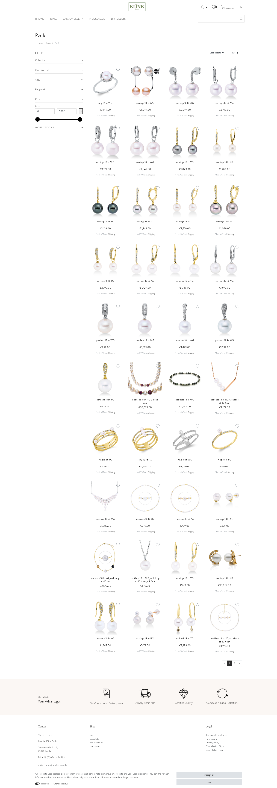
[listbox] (145, 379)
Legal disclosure (130, 777)
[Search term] (217, 18)
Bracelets (118, 19)
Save (209, 782)
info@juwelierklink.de (56, 765)
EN (240, 7)
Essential (45, 783)
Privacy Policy (212, 742)
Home (40, 42)
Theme (39, 19)
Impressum (211, 739)
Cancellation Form (215, 750)
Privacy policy (108, 777)
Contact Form (45, 735)
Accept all (209, 774)
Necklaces (97, 19)
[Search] (240, 18)
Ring (53, 19)
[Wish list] (214, 7)
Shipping (111, 115)
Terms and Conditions (216, 735)
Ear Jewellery (73, 19)
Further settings (60, 783)
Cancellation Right (215, 746)
